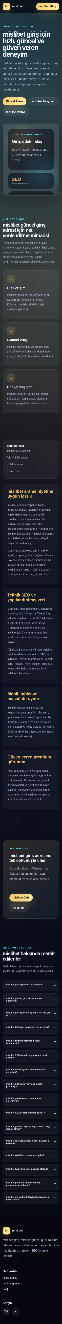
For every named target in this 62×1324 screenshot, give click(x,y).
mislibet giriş (10, 1277)
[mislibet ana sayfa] (13, 6)
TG (6, 1311)
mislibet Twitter (15, 111)
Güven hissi (13, 471)
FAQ (5, 1289)
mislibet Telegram (43, 101)
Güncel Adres (14, 101)
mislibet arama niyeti (18, 451)
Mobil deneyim (14, 465)
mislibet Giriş (47, 6)
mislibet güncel (11, 1283)
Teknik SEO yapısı (17, 458)
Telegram (18, 908)
